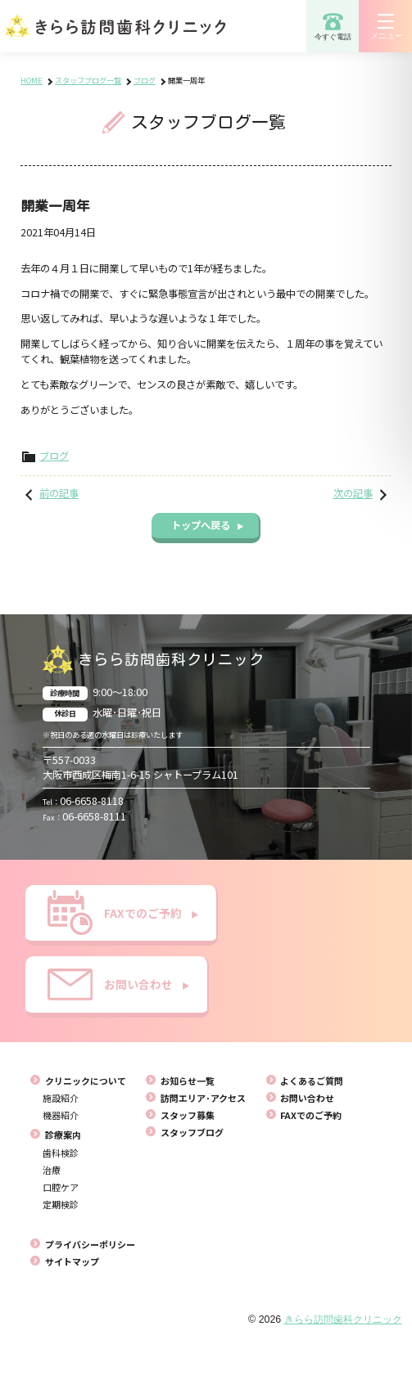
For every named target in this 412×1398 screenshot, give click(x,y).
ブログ (54, 455)
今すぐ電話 (333, 26)
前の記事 (59, 493)
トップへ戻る (207, 525)
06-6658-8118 (83, 800)
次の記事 (353, 493)
